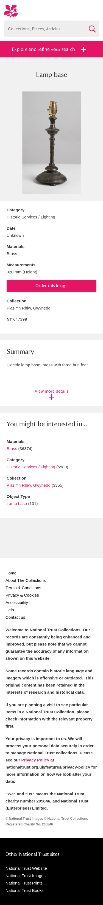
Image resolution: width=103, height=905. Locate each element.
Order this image (51, 285)
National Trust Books (24, 890)
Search (92, 27)
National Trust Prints (24, 883)
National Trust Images (25, 875)
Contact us (15, 617)
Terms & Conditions (23, 587)
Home (10, 573)
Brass (12, 448)
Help (9, 610)
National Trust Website (26, 868)
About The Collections (25, 580)
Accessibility (16, 602)
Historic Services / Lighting (31, 467)
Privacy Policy (35, 760)
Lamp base (17, 503)
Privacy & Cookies (22, 595)
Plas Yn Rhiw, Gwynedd (29, 485)
